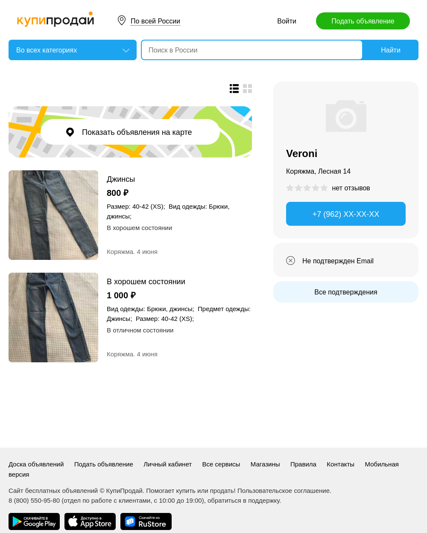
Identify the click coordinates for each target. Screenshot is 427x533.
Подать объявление (362, 21)
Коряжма (120, 251)
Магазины (265, 464)
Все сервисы (221, 464)
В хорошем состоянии (146, 281)
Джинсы (121, 179)
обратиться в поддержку (243, 500)
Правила (303, 464)
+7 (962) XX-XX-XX (346, 214)
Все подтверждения (345, 292)
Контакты (340, 464)
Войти (286, 21)
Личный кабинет (167, 464)
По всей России (155, 21)
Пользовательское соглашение (283, 490)
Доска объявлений (36, 464)
